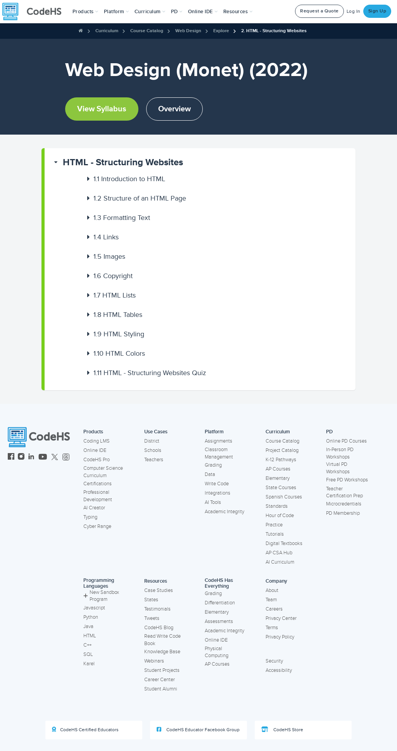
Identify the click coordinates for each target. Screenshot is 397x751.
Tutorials (275, 534)
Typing (90, 517)
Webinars (154, 661)
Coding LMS (96, 441)
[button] (85, 11)
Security (274, 661)
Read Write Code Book (162, 640)
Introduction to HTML (129, 179)
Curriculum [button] (150, 12)
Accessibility (279, 670)
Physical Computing (216, 652)
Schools (152, 450)
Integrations (217, 493)
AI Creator (94, 508)
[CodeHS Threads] (66, 457)
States (151, 600)
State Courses (281, 488)
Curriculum (106, 31)
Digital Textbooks (284, 543)
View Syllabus (101, 109)
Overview (174, 109)
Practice (274, 525)
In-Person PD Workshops (340, 453)
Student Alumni (160, 689)
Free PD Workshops (347, 480)
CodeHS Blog (158, 628)
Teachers (153, 460)
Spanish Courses (284, 497)
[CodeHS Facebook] (11, 457)
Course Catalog (146, 31)
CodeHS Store (282, 730)
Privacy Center (281, 618)
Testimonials (157, 609)
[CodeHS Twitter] (55, 457)
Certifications (97, 484)
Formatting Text (121, 217)
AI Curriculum (280, 562)
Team (271, 600)
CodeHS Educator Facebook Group (198, 730)
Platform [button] (116, 12)
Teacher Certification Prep (344, 492)
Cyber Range (97, 526)
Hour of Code (280, 515)
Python (90, 617)
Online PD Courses (346, 441)
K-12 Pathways (281, 460)
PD (329, 431)
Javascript (94, 608)
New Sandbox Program (101, 596)
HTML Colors (119, 353)
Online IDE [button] (203, 12)
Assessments (219, 621)
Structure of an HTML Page (139, 198)
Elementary (278, 478)
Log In (354, 11)
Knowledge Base (162, 652)
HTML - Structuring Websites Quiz (149, 373)
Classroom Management (219, 453)
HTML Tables (117, 314)
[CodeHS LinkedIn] (31, 457)
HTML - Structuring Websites (123, 162)
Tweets (151, 618)
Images (109, 256)
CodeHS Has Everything (219, 583)
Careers (274, 609)
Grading (213, 465)
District (151, 441)
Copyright (113, 276)
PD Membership (343, 513)
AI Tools (213, 502)
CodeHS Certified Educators (85, 730)
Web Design (188, 31)
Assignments (218, 441)
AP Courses (278, 469)
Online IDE (94, 450)
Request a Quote (319, 11)
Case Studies (158, 590)
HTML (89, 636)
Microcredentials (343, 504)
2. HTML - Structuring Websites (274, 31)
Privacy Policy (280, 637)
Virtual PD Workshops (338, 468)
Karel (89, 664)
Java (88, 626)
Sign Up (377, 11)
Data (210, 474)
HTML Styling (118, 334)
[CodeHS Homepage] (35, 11)
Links (106, 237)
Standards (277, 506)
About (272, 590)
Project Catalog (282, 450)
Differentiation (220, 603)
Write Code (217, 484)
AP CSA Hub (279, 553)
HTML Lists (114, 295)
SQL (88, 654)
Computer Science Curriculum (103, 472)
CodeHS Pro (96, 460)
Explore (221, 31)
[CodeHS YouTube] (42, 457)
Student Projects (162, 670)
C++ (87, 645)
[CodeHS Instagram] (21, 457)
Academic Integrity (224, 512)
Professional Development (97, 496)
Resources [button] (238, 12)
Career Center (159, 680)
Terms (272, 628)
